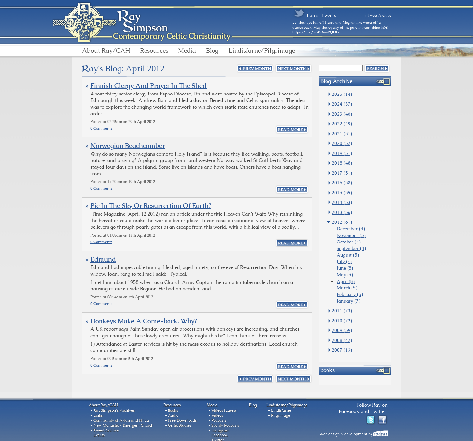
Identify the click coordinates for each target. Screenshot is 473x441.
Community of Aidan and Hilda (121, 420)
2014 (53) (342, 202)
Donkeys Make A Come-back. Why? (143, 321)
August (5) (348, 255)
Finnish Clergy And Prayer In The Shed (148, 85)
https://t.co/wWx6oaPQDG (315, 32)
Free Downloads (182, 420)
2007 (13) (342, 350)
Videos (217, 415)
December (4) (351, 229)
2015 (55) (342, 193)
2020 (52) (342, 143)
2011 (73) (342, 311)
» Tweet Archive (378, 15)
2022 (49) (342, 124)
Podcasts (218, 420)
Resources (154, 50)
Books (173, 410)
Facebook (219, 435)
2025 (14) (342, 94)
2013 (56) (342, 212)
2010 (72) (342, 321)
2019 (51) (342, 153)
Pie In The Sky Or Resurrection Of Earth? (150, 205)
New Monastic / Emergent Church (123, 425)
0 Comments (101, 128)
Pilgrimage (280, 415)
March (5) (347, 288)
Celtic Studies (179, 425)
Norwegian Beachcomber (127, 145)
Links (98, 415)
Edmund (103, 259)
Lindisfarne (281, 410)
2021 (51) (342, 133)
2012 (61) (342, 222)
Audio (173, 415)
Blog (212, 50)
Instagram (220, 430)
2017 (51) (342, 173)
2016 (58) (342, 183)
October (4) (349, 242)
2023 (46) (342, 114)
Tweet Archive (106, 430)
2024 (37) (342, 104)
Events (99, 435)
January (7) (348, 301)
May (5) (345, 275)
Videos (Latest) (224, 410)
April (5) (346, 281)
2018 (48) (342, 163)
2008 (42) (342, 340)
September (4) (351, 248)
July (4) (344, 261)
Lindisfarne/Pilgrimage (261, 50)
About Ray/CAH (106, 50)
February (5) (350, 294)
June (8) (345, 268)
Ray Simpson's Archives (114, 410)
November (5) (351, 235)
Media (187, 50)
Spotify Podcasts (225, 425)
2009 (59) (342, 330)
